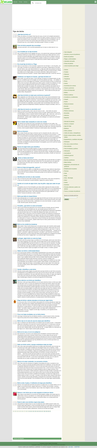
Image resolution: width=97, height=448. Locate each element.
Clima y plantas (68, 130)
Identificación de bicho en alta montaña (28, 177)
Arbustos (66, 76)
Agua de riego (67, 126)
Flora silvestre (67, 146)
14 (37, 411)
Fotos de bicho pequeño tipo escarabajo (29, 45)
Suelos (66, 182)
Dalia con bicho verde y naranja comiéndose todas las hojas (34, 344)
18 (44, 411)
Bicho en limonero (22, 131)
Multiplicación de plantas (70, 168)
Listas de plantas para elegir (71, 65)
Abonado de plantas (69, 121)
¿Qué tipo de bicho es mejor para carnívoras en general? (33, 95)
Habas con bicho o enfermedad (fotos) (28, 251)
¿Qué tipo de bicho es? (24, 34)
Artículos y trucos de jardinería (72, 54)
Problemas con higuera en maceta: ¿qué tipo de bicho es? (34, 76)
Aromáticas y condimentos (71, 97)
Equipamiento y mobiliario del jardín (73, 139)
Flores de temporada (69, 90)
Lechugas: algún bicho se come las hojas (29, 238)
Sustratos (66, 184)
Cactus (66, 83)
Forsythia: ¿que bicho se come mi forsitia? (29, 205)
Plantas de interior (68, 104)
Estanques (67, 141)
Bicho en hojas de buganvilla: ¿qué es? (28, 167)
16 (40, 411)
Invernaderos (67, 153)
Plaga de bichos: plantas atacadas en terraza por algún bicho (35, 300)
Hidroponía (67, 150)
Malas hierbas (67, 162)
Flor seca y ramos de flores (71, 144)
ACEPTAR (77, 446)
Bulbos (66, 92)
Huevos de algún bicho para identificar (28, 147)
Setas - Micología (68, 177)
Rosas (65, 81)
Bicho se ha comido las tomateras (27, 224)
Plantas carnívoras (69, 110)
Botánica (66, 128)
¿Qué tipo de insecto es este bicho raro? (29, 109)
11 (31, 411)
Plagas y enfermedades (70, 59)
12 (33, 411)
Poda (65, 173)
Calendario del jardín (69, 61)
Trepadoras (67, 78)
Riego (65, 175)
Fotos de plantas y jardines (71, 148)
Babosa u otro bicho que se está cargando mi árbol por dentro (35, 392)
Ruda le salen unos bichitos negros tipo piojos (30, 402)
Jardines (66, 157)
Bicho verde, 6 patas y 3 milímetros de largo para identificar (34, 383)
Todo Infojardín (68, 52)
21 (49, 411)
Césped (66, 99)
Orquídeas (66, 108)
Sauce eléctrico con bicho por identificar (29, 280)
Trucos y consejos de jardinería (72, 191)
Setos (65, 180)
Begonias (66, 117)
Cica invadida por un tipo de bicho (27, 51)
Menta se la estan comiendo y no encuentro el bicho (32, 361)
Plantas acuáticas (68, 94)
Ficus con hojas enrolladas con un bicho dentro (31, 314)
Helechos (66, 115)
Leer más (70, 446)
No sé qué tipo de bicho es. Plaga (27, 64)
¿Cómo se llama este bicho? (25, 158)
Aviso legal (48, 443)
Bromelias (66, 113)
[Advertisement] (37, 16)
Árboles (66, 69)
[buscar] (38, 3)
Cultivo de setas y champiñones (72, 133)
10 (29, 411)
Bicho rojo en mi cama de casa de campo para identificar (33, 321)
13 (35, 411)
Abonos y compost (69, 123)
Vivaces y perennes (69, 88)
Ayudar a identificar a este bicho (26, 269)
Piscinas (66, 171)
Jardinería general (68, 155)
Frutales (66, 72)
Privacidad (54, 443)
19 (46, 411)
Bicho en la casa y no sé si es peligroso (28, 332)
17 (42, 411)
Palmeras (66, 74)
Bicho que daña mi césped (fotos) (27, 196)
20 (48, 411)
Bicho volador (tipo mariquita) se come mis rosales (32, 121)
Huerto (66, 101)
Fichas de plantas (68, 63)
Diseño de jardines (69, 56)
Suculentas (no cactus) (70, 85)
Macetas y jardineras (69, 160)
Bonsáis (66, 106)
